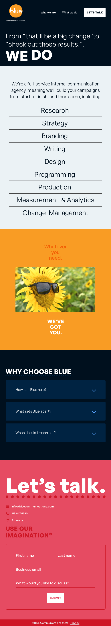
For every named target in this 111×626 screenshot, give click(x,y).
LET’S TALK (95, 12)
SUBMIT (55, 598)
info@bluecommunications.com (32, 506)
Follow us (17, 520)
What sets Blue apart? (33, 411)
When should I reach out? (35, 432)
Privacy (74, 622)
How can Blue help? (30, 389)
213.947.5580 (19, 513)
